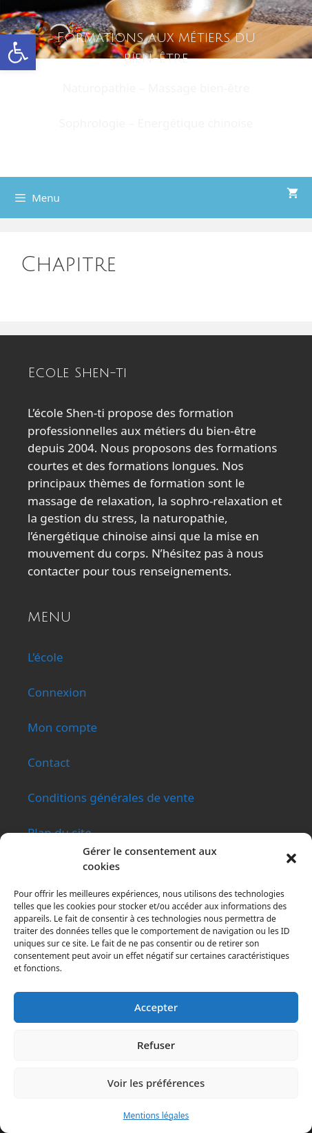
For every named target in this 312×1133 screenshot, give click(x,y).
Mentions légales (156, 1115)
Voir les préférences (156, 1083)
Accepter (156, 1007)
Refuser (156, 1045)
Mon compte (62, 727)
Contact (49, 762)
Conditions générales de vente (111, 797)
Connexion (57, 692)
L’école (45, 657)
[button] (18, 52)
